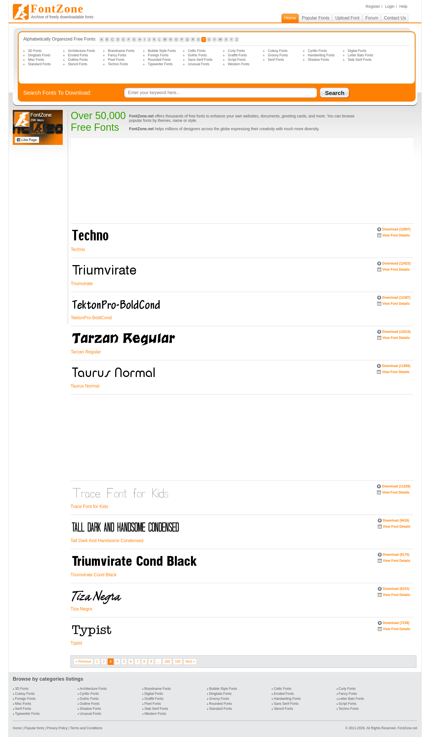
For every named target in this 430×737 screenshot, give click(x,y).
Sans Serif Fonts (200, 60)
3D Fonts (35, 51)
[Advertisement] (39, 234)
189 (167, 661)
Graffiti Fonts (237, 55)
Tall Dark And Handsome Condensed (107, 540)
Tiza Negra (81, 609)
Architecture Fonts (81, 51)
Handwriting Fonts (321, 55)
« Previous (83, 661)
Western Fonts (239, 64)
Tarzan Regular (86, 351)
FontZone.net (407, 728)
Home (17, 728)
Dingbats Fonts (39, 55)
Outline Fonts (78, 60)
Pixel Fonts (116, 60)
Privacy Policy (57, 728)
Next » (190, 661)
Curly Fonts (236, 51)
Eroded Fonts (78, 55)
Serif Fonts (276, 60)
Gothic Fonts (197, 55)
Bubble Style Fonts (162, 51)
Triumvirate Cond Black (94, 574)
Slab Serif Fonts (359, 60)
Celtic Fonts (196, 51)
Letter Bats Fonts (360, 55)
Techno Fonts (118, 64)
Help (403, 6)
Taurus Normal (85, 386)
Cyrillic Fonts (317, 51)
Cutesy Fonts (278, 51)
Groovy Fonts (278, 55)
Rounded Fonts (159, 60)
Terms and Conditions (86, 728)
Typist (76, 643)
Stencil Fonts (77, 64)
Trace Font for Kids (89, 506)
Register (373, 6)
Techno (78, 249)
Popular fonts (34, 728)
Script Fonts (237, 60)
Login (389, 6)
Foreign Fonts (158, 55)
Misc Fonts (36, 60)
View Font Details (396, 235)
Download (396, 229)
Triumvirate (82, 283)
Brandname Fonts (121, 51)
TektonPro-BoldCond (91, 317)
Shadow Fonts (318, 60)
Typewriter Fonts (160, 64)
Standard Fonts (39, 64)
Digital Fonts (357, 51)
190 (177, 661)
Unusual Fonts (198, 64)
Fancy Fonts (117, 55)
